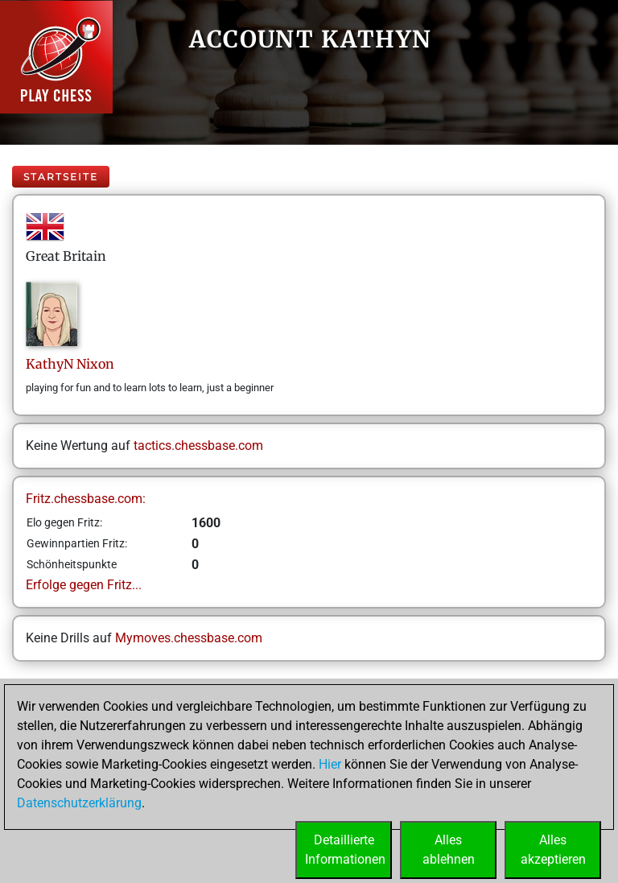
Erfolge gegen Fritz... (84, 584)
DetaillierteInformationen (345, 849)
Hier (330, 764)
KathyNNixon (70, 364)
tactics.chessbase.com (198, 445)
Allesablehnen (448, 849)
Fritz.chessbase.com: (86, 498)
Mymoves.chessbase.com (188, 638)
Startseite (60, 177)
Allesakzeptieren (553, 849)
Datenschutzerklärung (79, 803)
